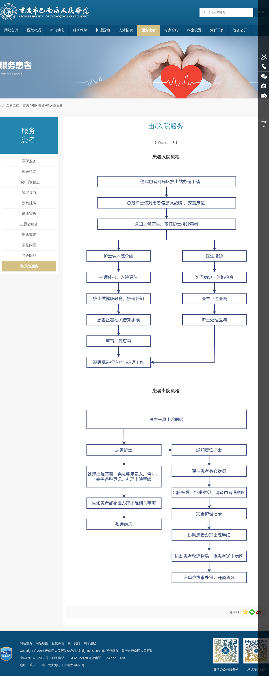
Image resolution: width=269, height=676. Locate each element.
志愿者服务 (29, 224)
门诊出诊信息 (29, 182)
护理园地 (103, 30)
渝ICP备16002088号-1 (35, 658)
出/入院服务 (54, 105)
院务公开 (240, 30)
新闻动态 (57, 30)
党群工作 (217, 30)
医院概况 (34, 30)
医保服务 (29, 161)
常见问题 (29, 245)
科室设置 (194, 30)
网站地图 (42, 643)
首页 (26, 105)
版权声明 (58, 643)
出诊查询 (29, 235)
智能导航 (29, 192)
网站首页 (11, 30)
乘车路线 (90, 643)
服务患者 (148, 30)
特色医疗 (29, 256)
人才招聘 (126, 30)
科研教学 (80, 30)
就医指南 (29, 171)
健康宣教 (29, 213)
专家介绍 (171, 30)
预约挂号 (29, 203)
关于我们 (73, 643)
